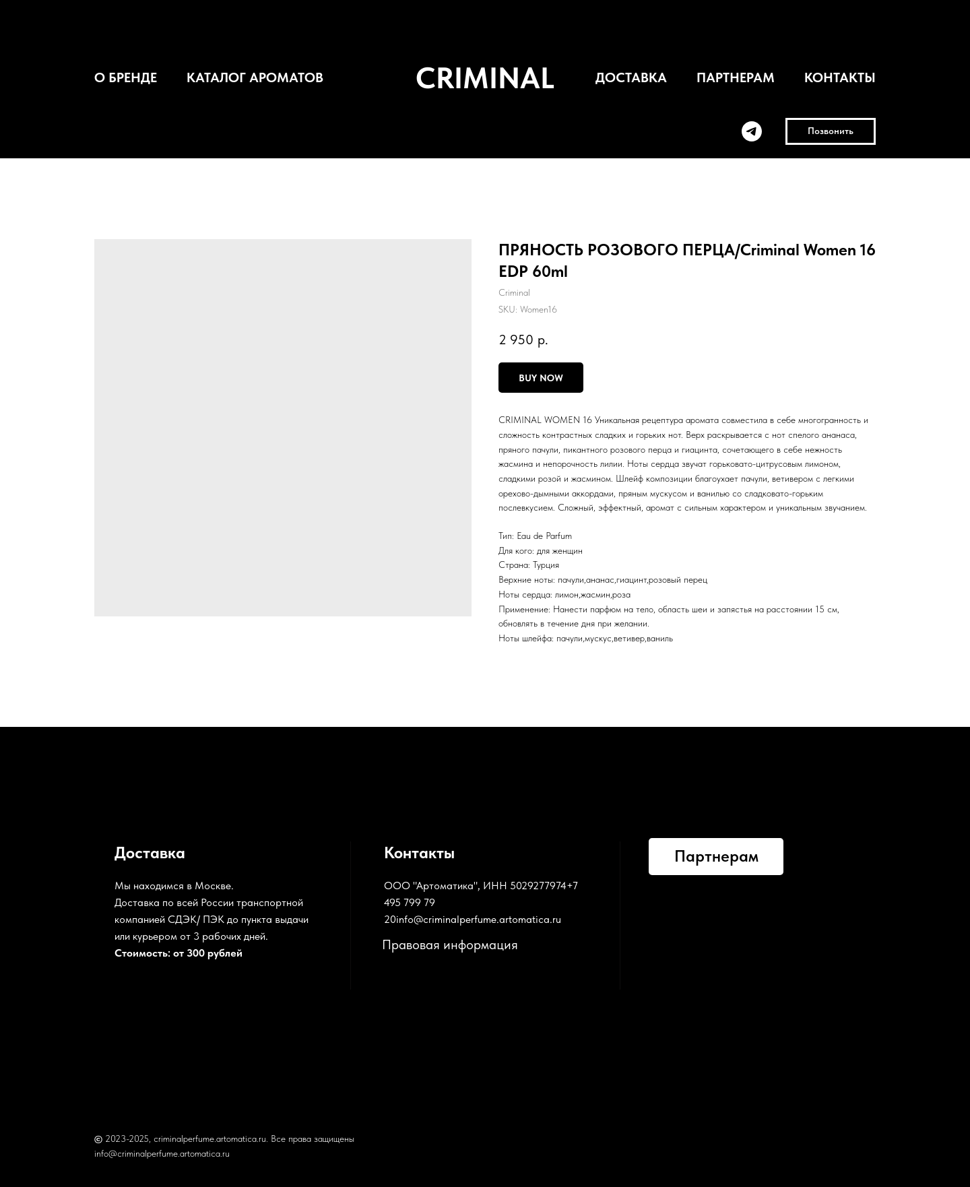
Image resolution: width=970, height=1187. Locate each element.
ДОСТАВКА (631, 77)
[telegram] (752, 131)
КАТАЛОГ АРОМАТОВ (255, 77)
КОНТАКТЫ (840, 77)
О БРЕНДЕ (125, 77)
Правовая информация (450, 944)
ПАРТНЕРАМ (736, 77)
